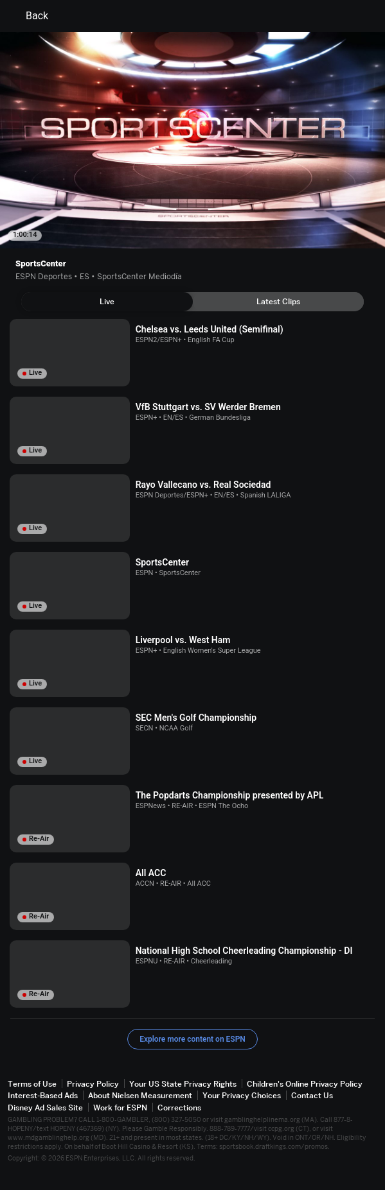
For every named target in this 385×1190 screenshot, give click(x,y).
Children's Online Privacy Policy (305, 1084)
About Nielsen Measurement (140, 1095)
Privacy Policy (93, 1084)
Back (29, 16)
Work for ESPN (120, 1107)
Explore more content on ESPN (192, 1039)
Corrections (179, 1107)
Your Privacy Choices (241, 1095)
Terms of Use (32, 1084)
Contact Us (312, 1095)
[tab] (107, 301)
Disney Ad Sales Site (45, 1107)
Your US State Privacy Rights (183, 1084)
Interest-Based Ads (43, 1095)
